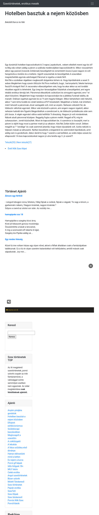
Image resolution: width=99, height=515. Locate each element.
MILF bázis (13, 469)
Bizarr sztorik (14, 478)
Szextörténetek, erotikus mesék (21, 3)
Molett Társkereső (16, 481)
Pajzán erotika (14, 488)
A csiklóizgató (14, 441)
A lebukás (12, 444)
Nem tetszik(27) (24, 142)
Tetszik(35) (10, 142)
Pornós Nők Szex (15, 500)
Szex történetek (15, 485)
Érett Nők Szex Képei (17, 148)
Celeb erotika (14, 472)
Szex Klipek (13, 494)
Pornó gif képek (15, 463)
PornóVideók (13, 503)
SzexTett (12, 491)
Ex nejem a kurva (15, 460)
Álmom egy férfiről (13, 196)
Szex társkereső (15, 497)
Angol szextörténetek (17, 475)
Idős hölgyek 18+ (15, 466)
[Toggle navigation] (92, 3)
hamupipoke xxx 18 (14, 214)
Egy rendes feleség (14, 239)
